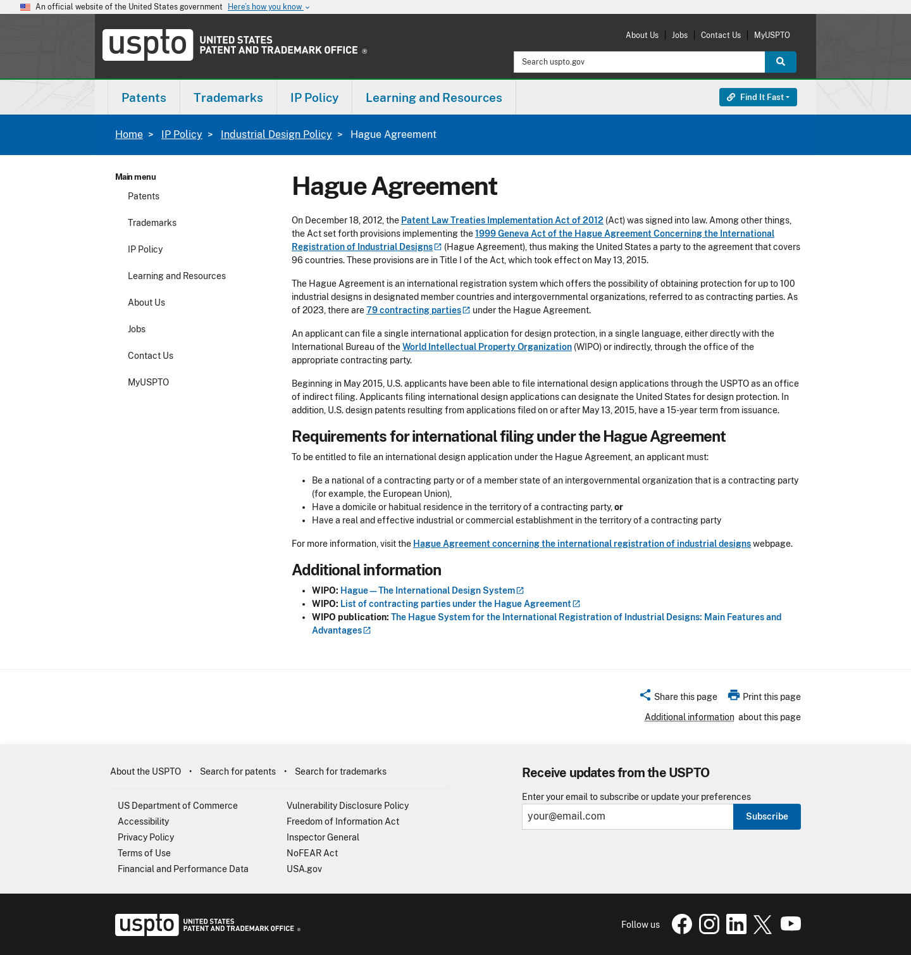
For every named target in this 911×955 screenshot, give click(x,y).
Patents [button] (143, 97)
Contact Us (721, 35)
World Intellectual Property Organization (487, 347)
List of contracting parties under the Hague (460, 604)
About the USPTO (145, 771)
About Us (642, 35)
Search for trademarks (341, 771)
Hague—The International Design (432, 590)
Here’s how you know (269, 7)
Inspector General (323, 837)
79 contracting (418, 310)
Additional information (689, 717)
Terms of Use (144, 853)
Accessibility (143, 821)
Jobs (680, 35)
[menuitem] (144, 97)
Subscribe (767, 816)
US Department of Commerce (178, 806)
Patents (143, 196)
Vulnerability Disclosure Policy (348, 806)
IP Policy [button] (314, 97)
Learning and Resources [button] (434, 97)
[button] (677, 699)
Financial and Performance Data (183, 869)
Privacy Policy (146, 837)
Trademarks (152, 223)
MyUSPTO (772, 35)
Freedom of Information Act (343, 821)
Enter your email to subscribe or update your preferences (636, 797)
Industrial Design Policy (276, 134)
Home (129, 134)
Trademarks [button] (228, 97)
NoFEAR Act (312, 853)
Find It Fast (755, 97)
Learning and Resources (177, 276)
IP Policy (181, 134)
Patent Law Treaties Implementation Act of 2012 (502, 220)
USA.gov (304, 869)
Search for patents (238, 771)
